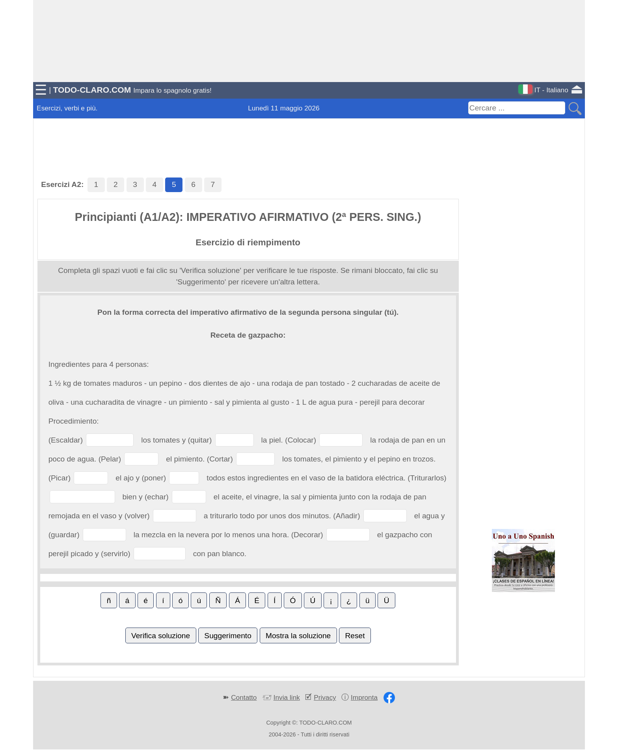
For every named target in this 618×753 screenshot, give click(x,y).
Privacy (325, 697)
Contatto (244, 697)
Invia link (287, 697)
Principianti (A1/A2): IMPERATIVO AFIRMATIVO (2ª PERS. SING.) (248, 217)
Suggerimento (227, 636)
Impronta (364, 697)
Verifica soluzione (160, 636)
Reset (355, 636)
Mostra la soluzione (298, 636)
